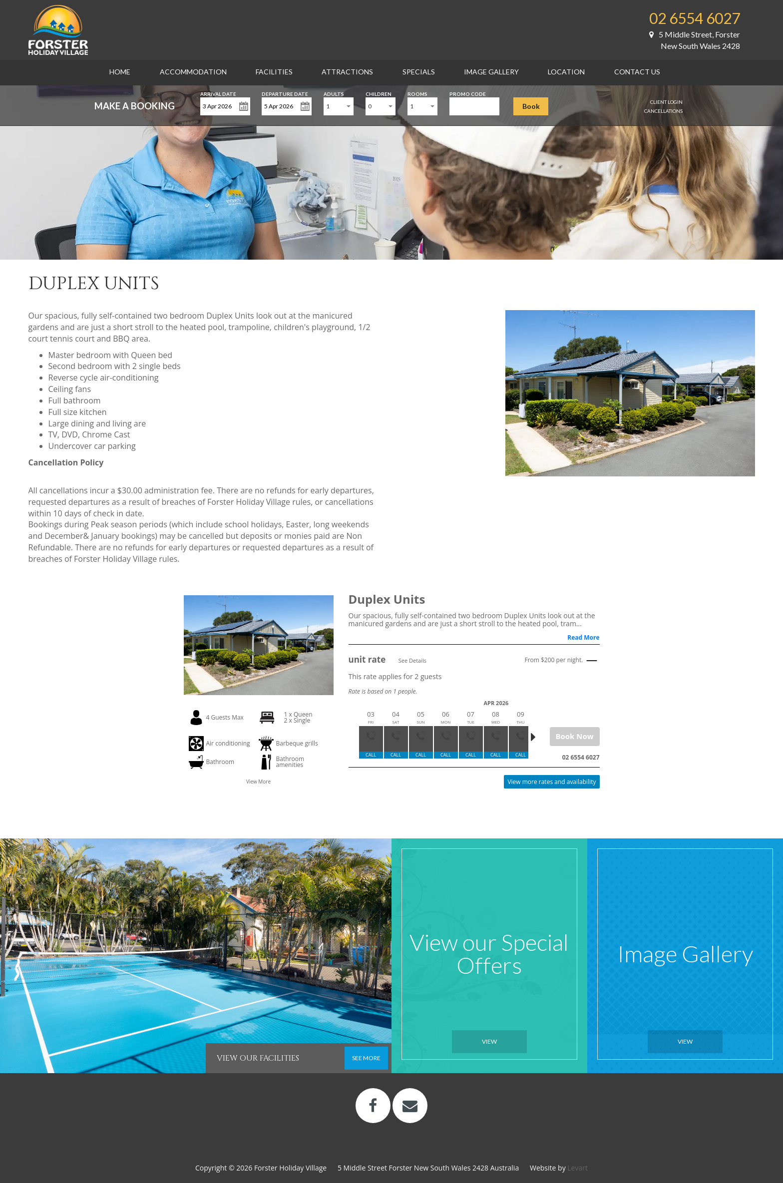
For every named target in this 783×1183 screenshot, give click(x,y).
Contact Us (637, 71)
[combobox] (339, 106)
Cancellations (663, 111)
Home (119, 71)
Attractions (347, 71)
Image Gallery (491, 71)
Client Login (666, 102)
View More (258, 781)
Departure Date (285, 93)
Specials (418, 71)
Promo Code (467, 93)
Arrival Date (218, 93)
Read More (583, 637)
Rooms (417, 93)
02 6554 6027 (694, 18)
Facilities (274, 71)
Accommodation (193, 71)
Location (566, 71)
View (489, 1041)
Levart (577, 1168)
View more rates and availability (551, 782)
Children (379, 93)
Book (531, 106)
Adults (334, 93)
